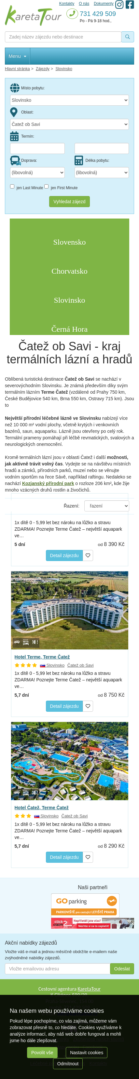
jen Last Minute (26, 187)
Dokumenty (104, 3)
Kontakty (67, 3)
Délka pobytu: (92, 160)
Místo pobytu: (27, 88)
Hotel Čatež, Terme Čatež (42, 807)
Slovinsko (52, 665)
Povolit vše (42, 1052)
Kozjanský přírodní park (48, 483)
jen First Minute (60, 187)
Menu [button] (17, 56)
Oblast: (22, 112)
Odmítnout (67, 1063)
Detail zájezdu (64, 555)
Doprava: (23, 160)
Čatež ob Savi (80, 665)
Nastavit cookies (86, 1052)
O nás (84, 3)
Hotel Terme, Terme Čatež (42, 657)
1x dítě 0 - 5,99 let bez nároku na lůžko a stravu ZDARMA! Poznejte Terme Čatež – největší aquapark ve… (68, 529)
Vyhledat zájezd (69, 201)
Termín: (22, 136)
